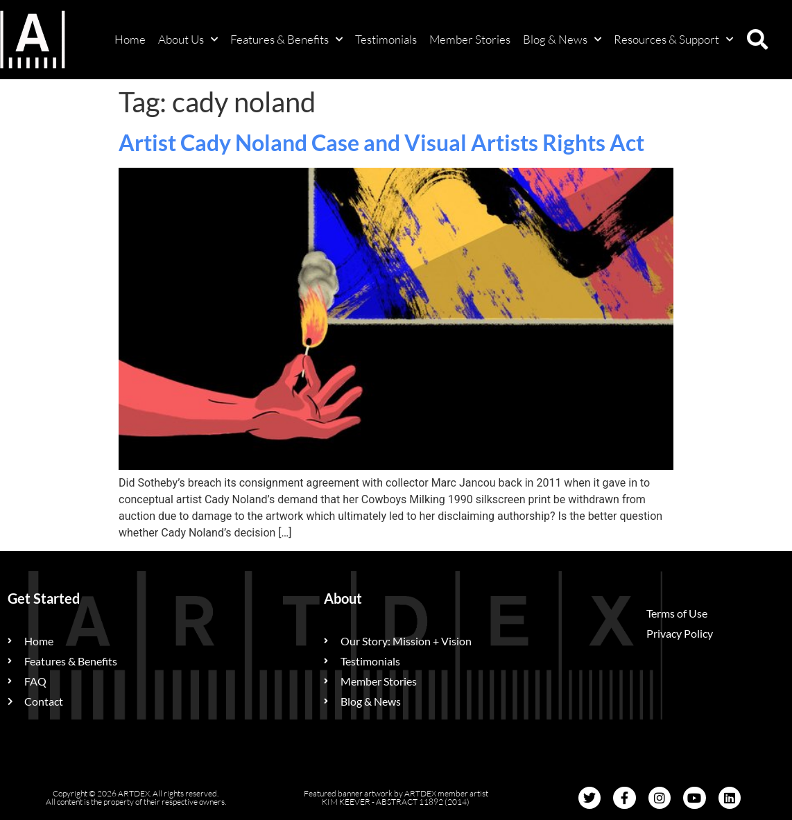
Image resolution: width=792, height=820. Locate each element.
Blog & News (562, 39)
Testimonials (386, 39)
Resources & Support (673, 39)
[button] (757, 39)
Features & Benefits (286, 39)
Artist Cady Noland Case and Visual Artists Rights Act (381, 142)
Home (130, 39)
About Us (188, 39)
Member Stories (469, 39)
